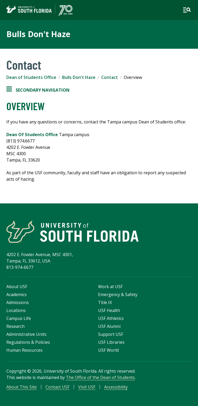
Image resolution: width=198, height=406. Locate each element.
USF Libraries (111, 342)
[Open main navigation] (187, 10)
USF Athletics (111, 318)
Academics (16, 294)
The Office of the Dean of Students (100, 377)
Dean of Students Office (31, 77)
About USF (16, 286)
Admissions (17, 302)
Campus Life (18, 318)
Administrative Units (26, 334)
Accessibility (116, 387)
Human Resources (24, 350)
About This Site (21, 387)
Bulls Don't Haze (38, 34)
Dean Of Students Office (32, 134)
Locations (16, 310)
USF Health (109, 310)
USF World (108, 350)
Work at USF (110, 286)
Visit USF (86, 387)
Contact (109, 77)
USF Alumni (109, 326)
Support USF (110, 334)
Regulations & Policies (28, 342)
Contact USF (57, 387)
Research (15, 326)
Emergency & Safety (117, 294)
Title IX (105, 302)
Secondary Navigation (38, 90)
